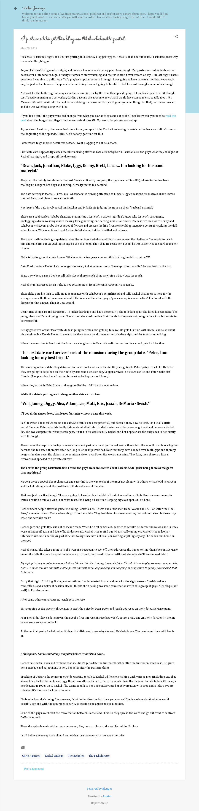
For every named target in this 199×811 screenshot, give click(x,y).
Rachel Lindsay (54, 755)
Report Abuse (99, 803)
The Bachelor (76, 755)
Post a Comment (34, 769)
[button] (176, 37)
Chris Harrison (31, 755)
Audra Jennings (33, 8)
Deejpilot (107, 796)
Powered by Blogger (99, 788)
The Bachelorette (99, 755)
